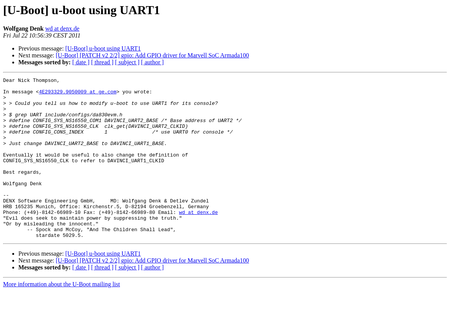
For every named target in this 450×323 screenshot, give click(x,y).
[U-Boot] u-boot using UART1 (103, 48)
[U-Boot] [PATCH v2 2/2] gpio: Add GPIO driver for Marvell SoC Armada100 (152, 55)
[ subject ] (127, 62)
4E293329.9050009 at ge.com (78, 94)
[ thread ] (102, 62)
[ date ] (80, 62)
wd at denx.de (62, 28)
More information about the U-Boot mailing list (61, 316)
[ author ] (152, 62)
